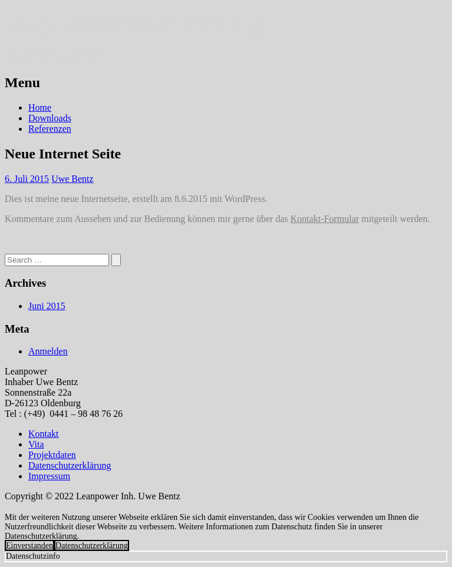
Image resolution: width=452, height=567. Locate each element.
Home (39, 107)
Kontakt (43, 434)
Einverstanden (29, 545)
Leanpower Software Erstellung (132, 23)
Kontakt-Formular (325, 219)
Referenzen (49, 129)
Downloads (49, 118)
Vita (36, 444)
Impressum (49, 476)
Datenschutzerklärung (69, 465)
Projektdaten (52, 455)
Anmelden (48, 351)
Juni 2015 (46, 306)
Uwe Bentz (72, 179)
